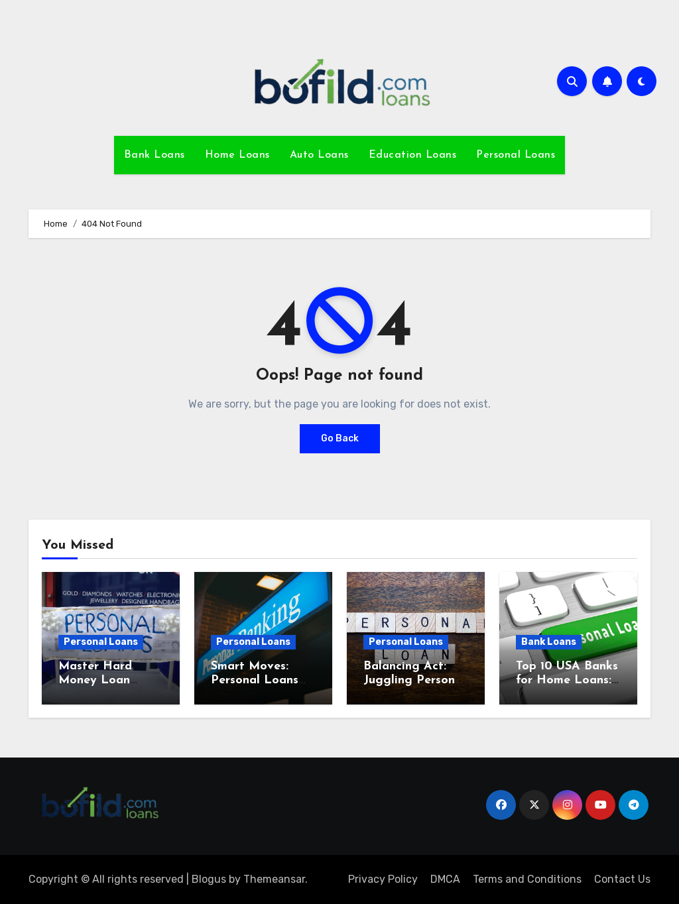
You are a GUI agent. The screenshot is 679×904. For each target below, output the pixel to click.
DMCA (445, 879)
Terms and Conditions (527, 879)
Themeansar (274, 879)
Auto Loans (319, 155)
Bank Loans (154, 155)
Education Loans (413, 155)
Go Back (340, 438)
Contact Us (622, 879)
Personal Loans (515, 155)
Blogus (209, 879)
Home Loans (237, 155)
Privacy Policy (383, 879)
